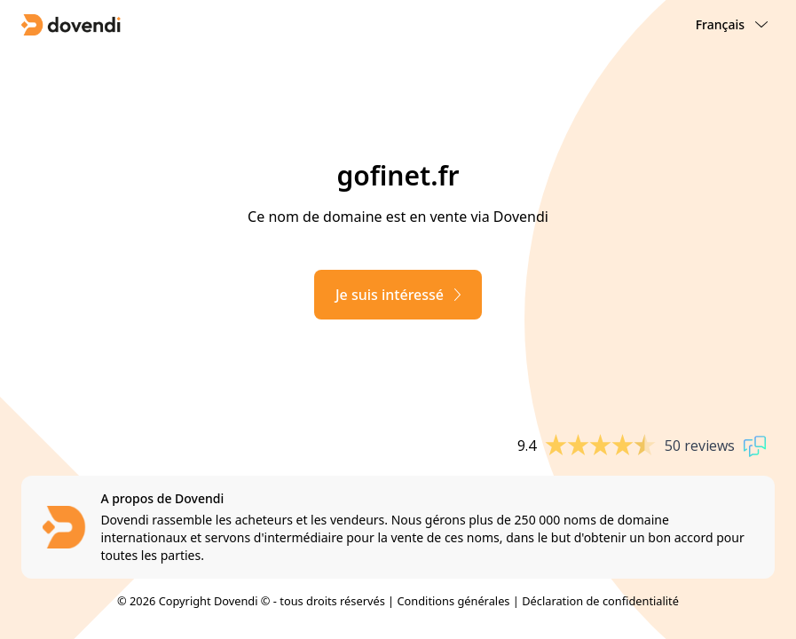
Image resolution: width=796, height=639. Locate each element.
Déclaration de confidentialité (600, 601)
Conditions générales (453, 601)
